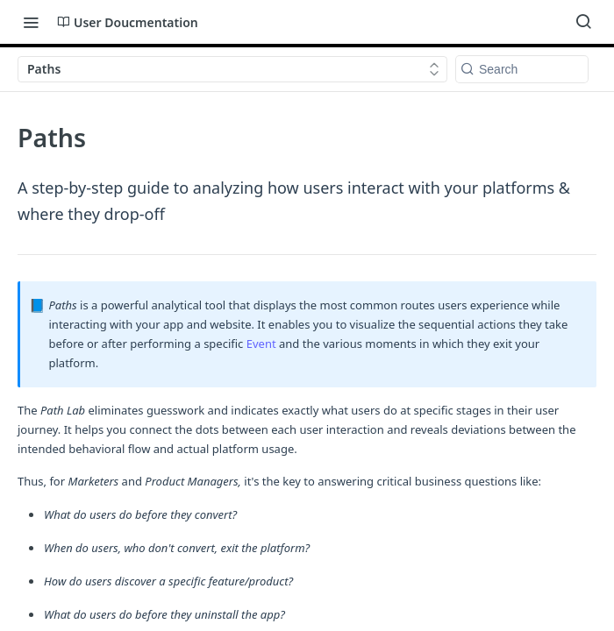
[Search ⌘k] (583, 22)
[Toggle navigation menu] (31, 22)
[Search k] (522, 69)
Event (262, 343)
